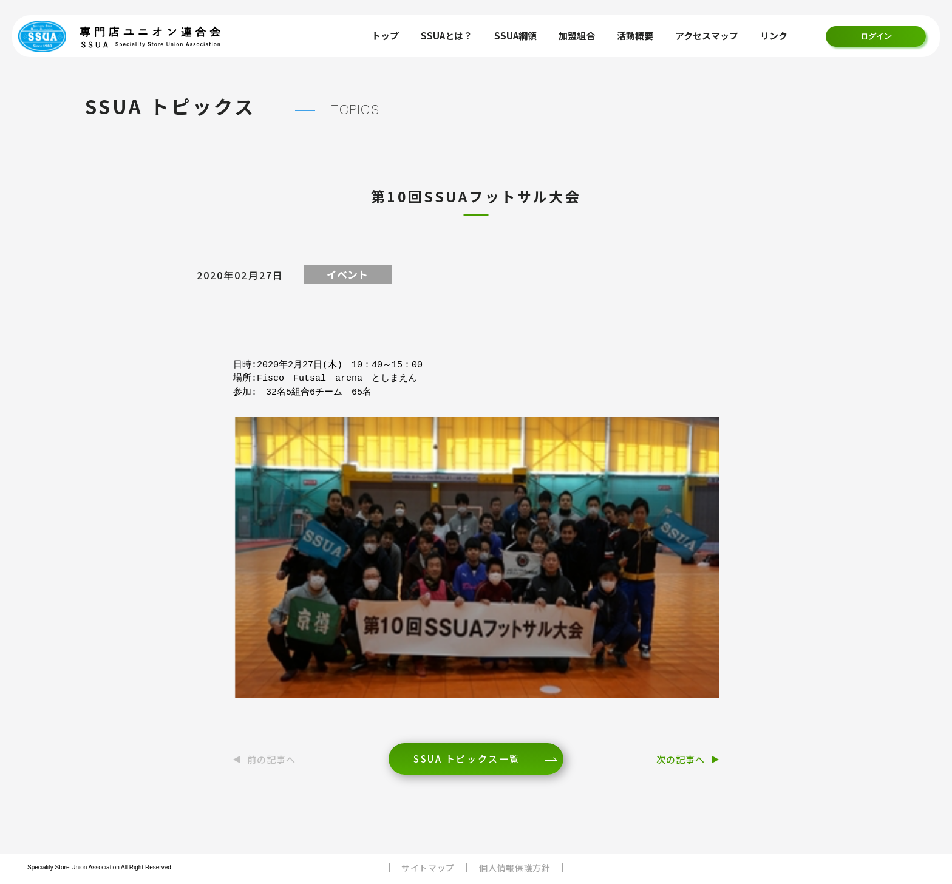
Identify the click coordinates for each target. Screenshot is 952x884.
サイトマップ (428, 868)
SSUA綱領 (515, 35)
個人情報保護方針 (515, 868)
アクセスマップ (706, 35)
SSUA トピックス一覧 (466, 758)
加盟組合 (577, 35)
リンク (773, 35)
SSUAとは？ (446, 35)
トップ (385, 35)
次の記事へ (680, 759)
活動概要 (635, 35)
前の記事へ (271, 759)
